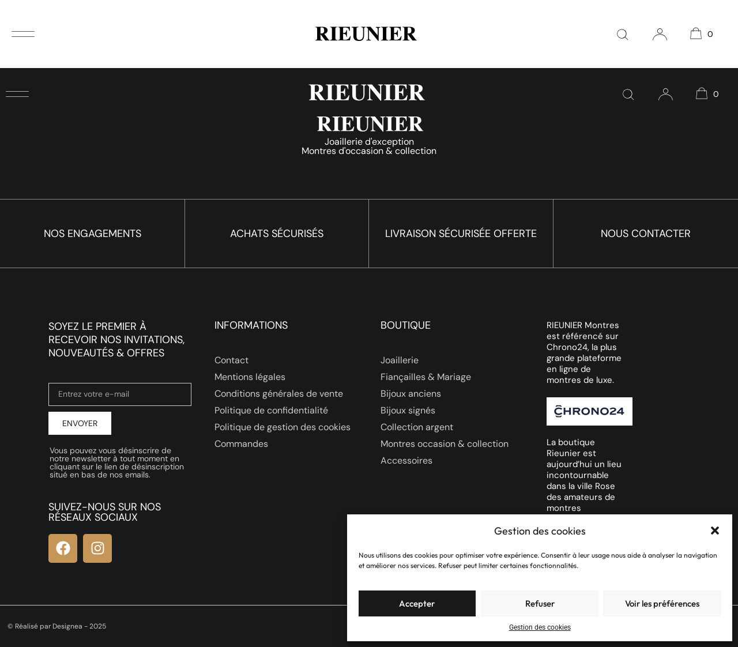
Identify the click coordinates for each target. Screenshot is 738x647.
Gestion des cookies (540, 627)
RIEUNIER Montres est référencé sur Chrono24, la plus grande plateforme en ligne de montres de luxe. (584, 352)
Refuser (540, 603)
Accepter (417, 603)
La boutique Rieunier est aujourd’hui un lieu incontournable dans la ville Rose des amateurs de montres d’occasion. (584, 481)
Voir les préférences (662, 603)
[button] (715, 530)
